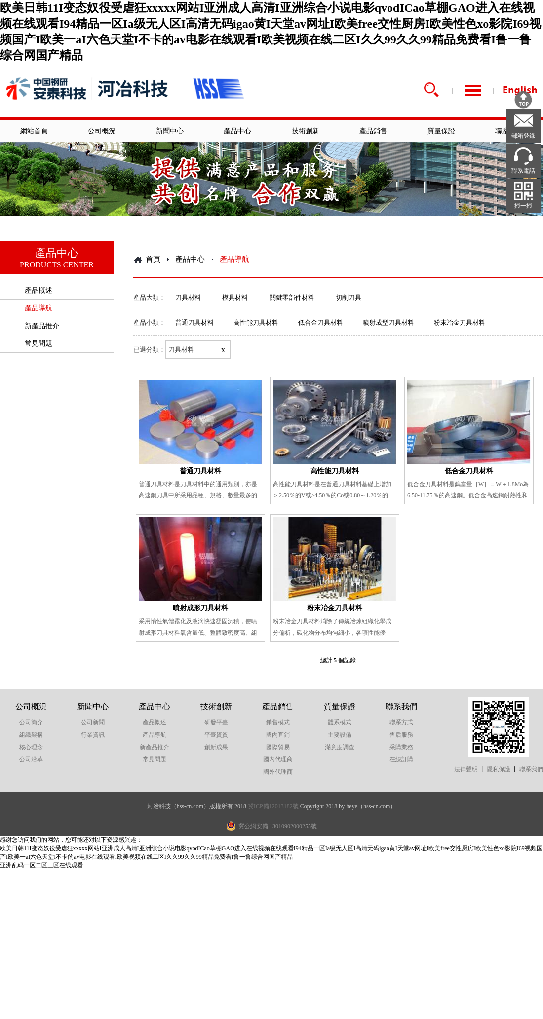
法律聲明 (466, 769)
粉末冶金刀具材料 (459, 322)
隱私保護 (498, 769)
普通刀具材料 (194, 322)
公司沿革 (31, 759)
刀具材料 (188, 297)
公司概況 (102, 131)
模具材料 (235, 297)
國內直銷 (278, 734)
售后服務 (401, 734)
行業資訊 (93, 734)
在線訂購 (401, 759)
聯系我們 (401, 706)
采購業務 (401, 747)
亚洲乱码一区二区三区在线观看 (41, 865)
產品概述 (38, 290)
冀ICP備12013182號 (273, 806)
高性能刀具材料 (255, 322)
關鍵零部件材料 (292, 297)
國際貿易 (278, 747)
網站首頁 (34, 131)
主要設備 (339, 734)
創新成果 (216, 747)
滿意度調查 (339, 747)
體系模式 (339, 722)
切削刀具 (348, 297)
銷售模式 (278, 722)
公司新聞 (93, 722)
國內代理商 (278, 759)
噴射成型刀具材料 (388, 322)
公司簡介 (31, 722)
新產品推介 (42, 326)
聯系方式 (401, 722)
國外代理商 (278, 771)
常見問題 (38, 343)
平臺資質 (216, 734)
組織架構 (31, 734)
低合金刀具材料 (320, 322)
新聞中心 (170, 131)
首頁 (153, 259)
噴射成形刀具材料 (200, 608)
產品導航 (38, 308)
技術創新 (305, 131)
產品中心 (237, 131)
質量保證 (441, 131)
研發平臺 (216, 722)
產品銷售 (373, 131)
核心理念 (31, 747)
